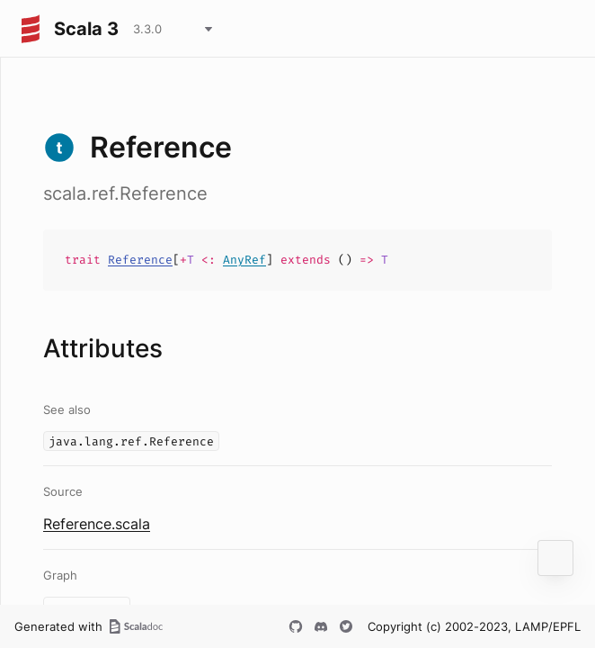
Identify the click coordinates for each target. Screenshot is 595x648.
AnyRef (244, 259)
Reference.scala (96, 524)
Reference (140, 259)
